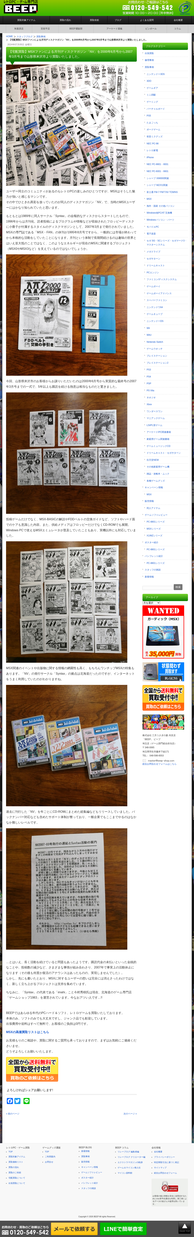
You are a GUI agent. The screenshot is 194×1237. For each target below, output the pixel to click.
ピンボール (151, 28)
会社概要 (178, 20)
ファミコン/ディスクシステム (162, 279)
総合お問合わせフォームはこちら (159, 764)
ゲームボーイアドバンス (159, 293)
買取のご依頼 (15, 1172)
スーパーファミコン (157, 300)
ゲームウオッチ (155, 348)
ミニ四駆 (151, 95)
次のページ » (130, 1113)
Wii (148, 328)
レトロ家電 (152, 150)
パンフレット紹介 (154, 556)
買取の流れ (65, 20)
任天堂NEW (153, 460)
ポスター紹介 (151, 542)
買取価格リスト (16, 1162)
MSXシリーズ (154, 528)
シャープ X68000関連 (158, 178)
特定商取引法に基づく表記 (166, 1162)
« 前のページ (12, 1113)
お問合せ (49, 1162)
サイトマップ (160, 1167)
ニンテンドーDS (155, 321)
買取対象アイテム (26, 20)
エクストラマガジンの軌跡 (130, 1162)
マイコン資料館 (125, 1173)
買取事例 (149, 67)
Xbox (149, 404)
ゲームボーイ (153, 286)
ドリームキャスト (156, 265)
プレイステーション (157, 355)
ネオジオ (151, 397)
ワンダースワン (155, 411)
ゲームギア (152, 88)
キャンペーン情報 (154, 487)
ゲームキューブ (155, 314)
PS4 (149, 376)
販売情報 (149, 501)
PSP (149, 383)
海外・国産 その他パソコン (160, 206)
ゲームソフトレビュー (156, 515)
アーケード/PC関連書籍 (159, 432)
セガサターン (153, 258)
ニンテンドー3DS (156, 74)
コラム (177, 28)
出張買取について (17, 1183)
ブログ (118, 20)
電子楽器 (151, 233)
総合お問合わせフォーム (165, 1173)
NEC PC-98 (153, 143)
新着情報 (149, 576)
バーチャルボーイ (156, 109)
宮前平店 (45, 28)
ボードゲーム (153, 129)
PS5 (149, 115)
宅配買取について (17, 1178)
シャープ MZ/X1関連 (157, 185)
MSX (149, 199)
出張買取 (149, 53)
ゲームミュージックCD (158, 446)
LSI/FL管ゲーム (154, 425)
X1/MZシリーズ (154, 535)
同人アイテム (153, 508)
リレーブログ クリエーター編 (131, 1157)
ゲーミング (152, 102)
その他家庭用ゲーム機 (158, 466)
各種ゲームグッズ (156, 480)
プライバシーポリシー (164, 1157)
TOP (11, 1152)
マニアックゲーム (156, 418)
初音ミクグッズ (155, 136)
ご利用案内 (50, 1156)
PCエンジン (153, 272)
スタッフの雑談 (153, 569)
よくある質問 (147, 20)
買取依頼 (94, 20)
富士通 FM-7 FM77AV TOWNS (162, 192)
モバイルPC (153, 227)
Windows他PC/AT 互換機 (159, 212)
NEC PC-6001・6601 (157, 171)
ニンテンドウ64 (155, 307)
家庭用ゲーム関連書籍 (158, 439)
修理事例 (149, 60)
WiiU (149, 335)
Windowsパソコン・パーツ (160, 219)
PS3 (149, 369)
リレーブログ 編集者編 (128, 1152)
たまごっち (152, 122)
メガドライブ (153, 251)
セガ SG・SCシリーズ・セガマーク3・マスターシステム (167, 242)
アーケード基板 (114, 28)
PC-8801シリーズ (156, 521)
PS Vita (150, 390)
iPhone (150, 157)
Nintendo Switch (155, 342)
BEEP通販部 (76, 28)
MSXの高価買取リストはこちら (27, 1032)
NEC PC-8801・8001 (157, 164)
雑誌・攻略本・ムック (158, 473)
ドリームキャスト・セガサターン (164, 453)
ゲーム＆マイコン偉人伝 (129, 1167)
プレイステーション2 (157, 363)
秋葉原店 (18, 28)
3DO (149, 81)
